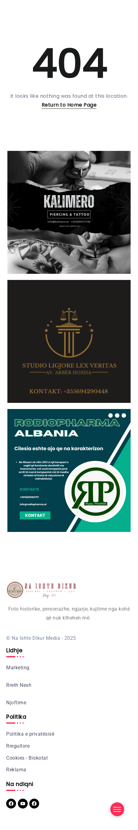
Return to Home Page (69, 104)
